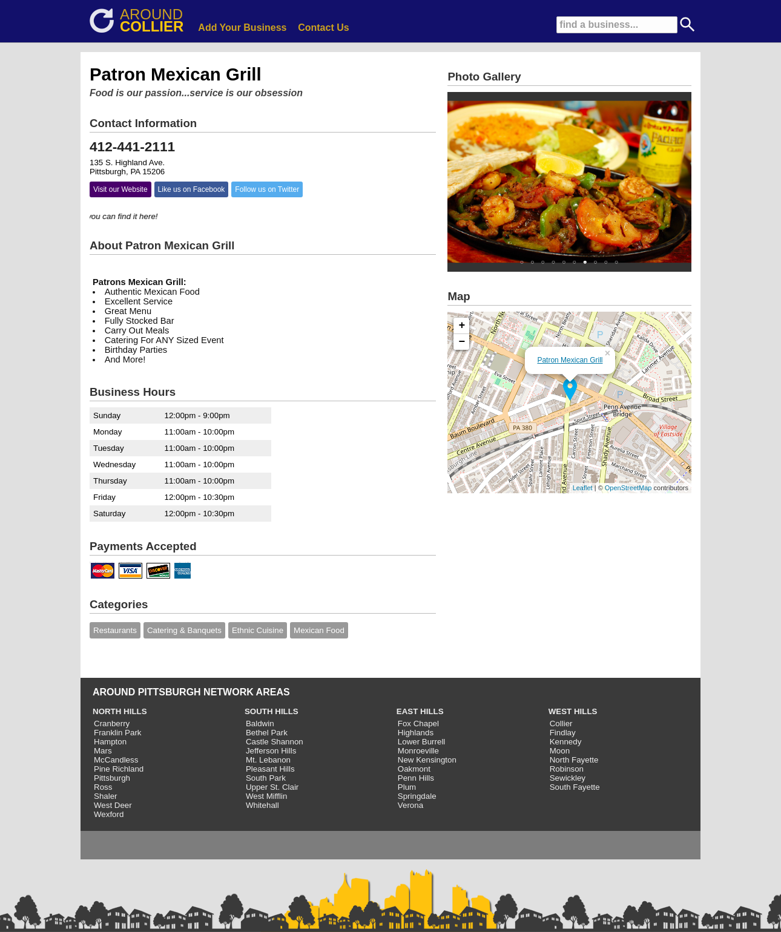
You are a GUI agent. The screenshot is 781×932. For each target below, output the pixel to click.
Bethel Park (267, 732)
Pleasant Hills (270, 768)
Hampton (110, 741)
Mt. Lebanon (268, 759)
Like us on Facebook (191, 189)
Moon (560, 750)
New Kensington (427, 759)
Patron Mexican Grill (569, 360)
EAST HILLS (420, 711)
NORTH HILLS (120, 711)
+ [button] (462, 325)
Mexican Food (319, 630)
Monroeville (418, 750)
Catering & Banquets (184, 630)
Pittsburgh (112, 778)
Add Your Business (242, 27)
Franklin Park (118, 732)
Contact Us (323, 27)
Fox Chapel (418, 723)
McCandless (116, 759)
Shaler (105, 796)
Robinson (567, 768)
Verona (410, 805)
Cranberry (112, 723)
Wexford (109, 814)
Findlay (563, 732)
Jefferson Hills (271, 750)
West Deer (113, 805)
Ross (103, 787)
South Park (266, 778)
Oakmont (414, 768)
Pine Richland (118, 768)
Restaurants (115, 630)
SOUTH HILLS (271, 711)
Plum (407, 787)
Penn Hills (416, 778)
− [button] (462, 342)
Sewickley (567, 778)
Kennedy (566, 741)
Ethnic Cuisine (257, 630)
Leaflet (583, 487)
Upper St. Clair (272, 787)
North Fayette (574, 759)
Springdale (417, 796)
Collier (561, 723)
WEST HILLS (573, 711)
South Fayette (575, 787)
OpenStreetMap (628, 487)
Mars (103, 750)
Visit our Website (120, 189)
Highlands (415, 732)
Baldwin (260, 723)
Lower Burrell (422, 741)
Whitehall (262, 805)
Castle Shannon (274, 741)
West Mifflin (266, 796)
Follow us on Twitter (267, 189)
